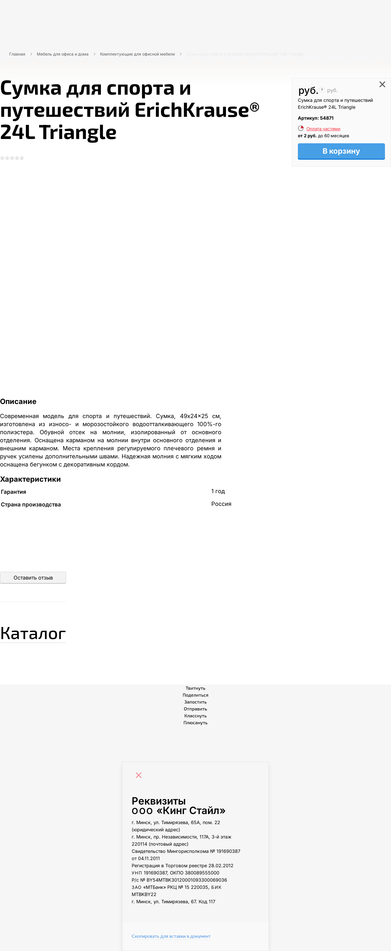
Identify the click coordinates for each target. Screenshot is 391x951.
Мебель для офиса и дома (63, 54)
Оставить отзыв (33, 578)
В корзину (341, 150)
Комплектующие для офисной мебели (137, 54)
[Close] (140, 776)
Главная (17, 54)
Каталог (33, 632)
